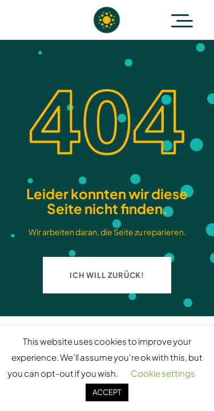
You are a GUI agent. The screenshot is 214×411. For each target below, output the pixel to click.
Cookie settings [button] (163, 373)
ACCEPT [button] (107, 392)
